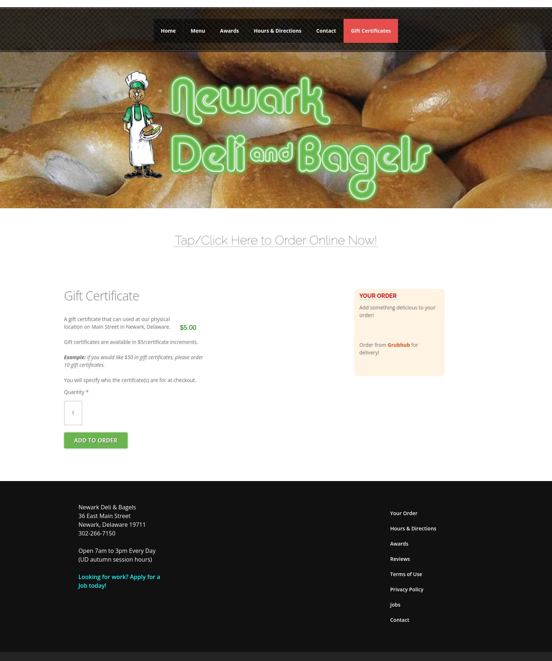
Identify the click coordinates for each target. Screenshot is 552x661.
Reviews (400, 553)
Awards (229, 27)
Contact (326, 27)
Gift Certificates (371, 27)
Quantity (76, 386)
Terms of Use (406, 568)
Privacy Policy (407, 583)
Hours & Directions (277, 27)
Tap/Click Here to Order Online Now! (276, 234)
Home (168, 27)
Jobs (395, 598)
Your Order (404, 507)
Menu (198, 27)
